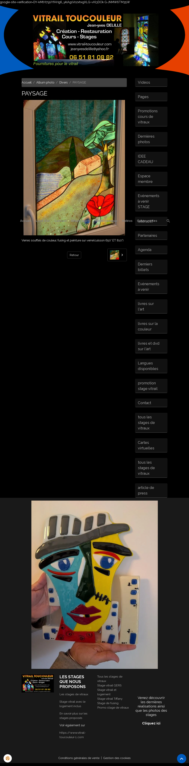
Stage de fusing (108, 705)
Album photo (81, 221)
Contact (60, 221)
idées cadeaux (106, 221)
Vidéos (127, 221)
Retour (74, 255)
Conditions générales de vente (79, 760)
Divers (63, 82)
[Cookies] (8, 758)
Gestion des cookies (117, 760)
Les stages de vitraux (73, 697)
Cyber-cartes (147, 221)
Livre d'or (43, 221)
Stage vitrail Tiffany (110, 701)
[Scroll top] (181, 758)
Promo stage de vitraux (113, 710)
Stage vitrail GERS (109, 688)
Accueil (25, 221)
